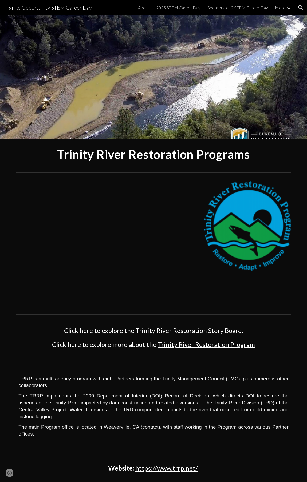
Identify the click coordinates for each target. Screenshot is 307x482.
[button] (300, 7)
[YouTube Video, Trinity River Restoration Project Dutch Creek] (106, 243)
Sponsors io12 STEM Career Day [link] (237, 7)
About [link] (143, 7)
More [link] (280, 7)
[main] (153, 154)
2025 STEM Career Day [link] (178, 7)
